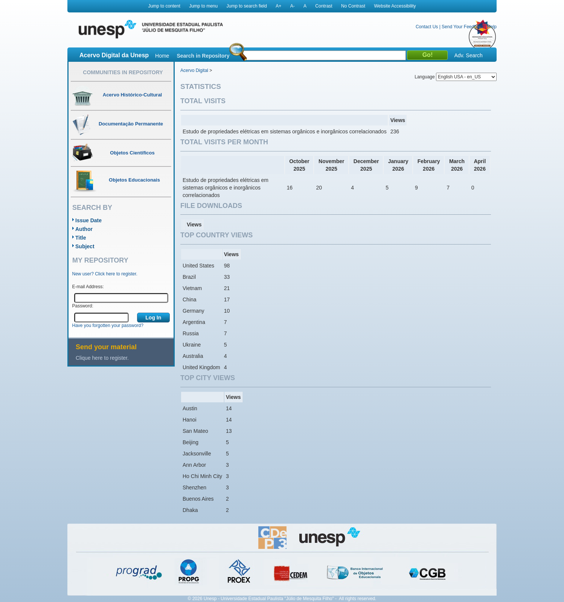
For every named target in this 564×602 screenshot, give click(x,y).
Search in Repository (203, 56)
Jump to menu (203, 6)
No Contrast (353, 6)
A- (292, 6)
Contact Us (427, 26)
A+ (278, 6)
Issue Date (88, 220)
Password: (82, 306)
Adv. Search (468, 55)
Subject (85, 246)
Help (492, 26)
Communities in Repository (123, 72)
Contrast (323, 6)
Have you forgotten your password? (107, 325)
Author (84, 229)
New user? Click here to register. (104, 274)
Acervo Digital (194, 70)
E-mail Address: (88, 286)
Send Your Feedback (462, 26)
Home (162, 56)
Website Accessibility (395, 6)
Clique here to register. (102, 358)
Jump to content (164, 6)
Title (80, 238)
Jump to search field (247, 6)
